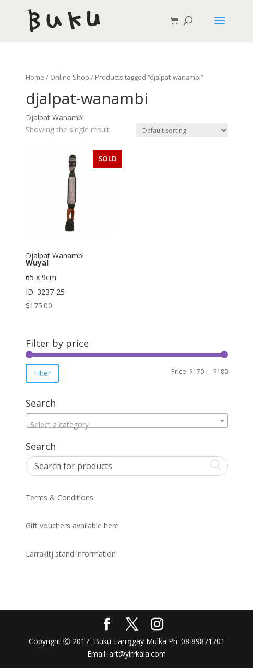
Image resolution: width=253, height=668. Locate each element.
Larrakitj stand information (71, 554)
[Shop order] (182, 130)
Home (35, 77)
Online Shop (69, 77)
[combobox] (127, 420)
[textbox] (126, 425)
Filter (42, 373)
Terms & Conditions (59, 497)
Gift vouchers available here (72, 526)
